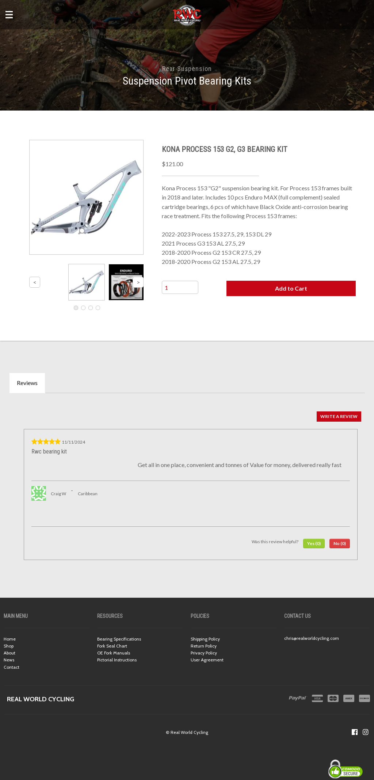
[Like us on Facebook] (355, 732)
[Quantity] (180, 287)
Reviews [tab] (27, 382)
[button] (291, 288)
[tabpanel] (187, 484)
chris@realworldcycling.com (311, 638)
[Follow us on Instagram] (366, 732)
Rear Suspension (187, 68)
